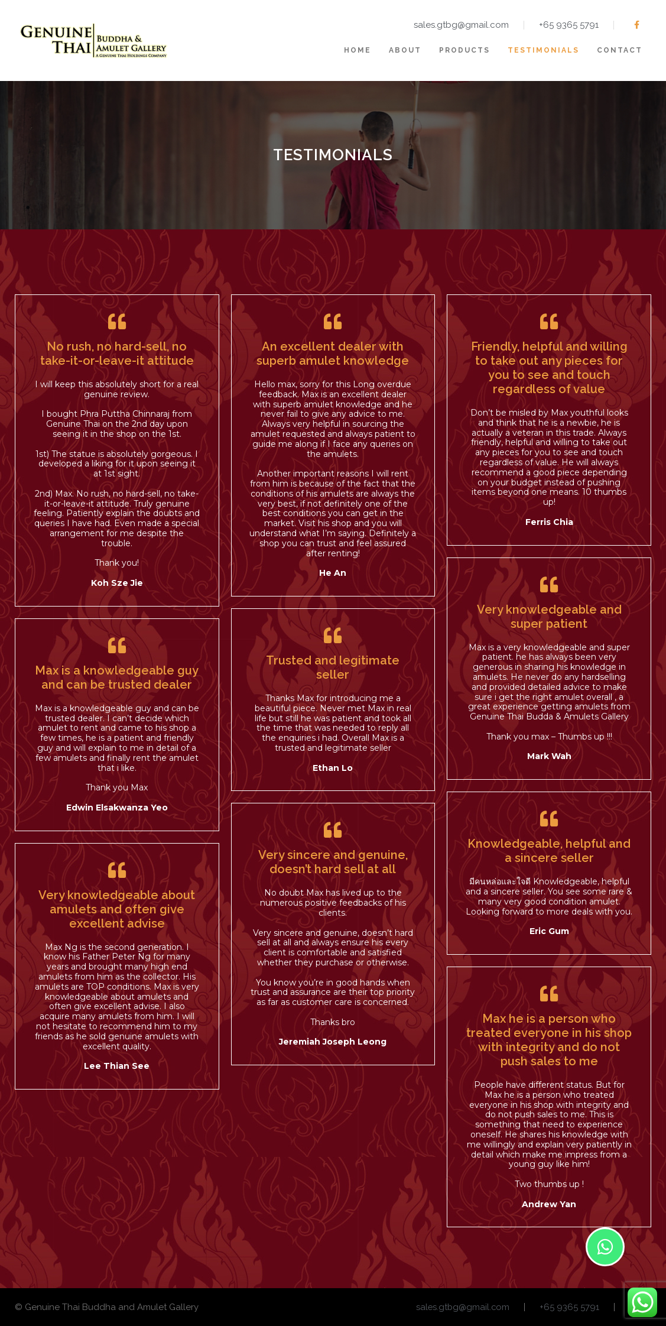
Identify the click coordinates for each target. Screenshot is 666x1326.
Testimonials (543, 50)
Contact (619, 50)
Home (357, 50)
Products (464, 50)
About (405, 50)
